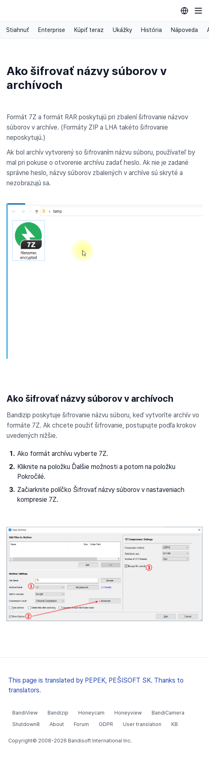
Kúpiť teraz (89, 30)
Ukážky (122, 30)
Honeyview (128, 713)
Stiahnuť (17, 30)
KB (174, 724)
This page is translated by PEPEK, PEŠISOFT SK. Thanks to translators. (96, 685)
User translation (142, 724)
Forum (81, 724)
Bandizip (58, 713)
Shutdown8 (26, 724)
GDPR (106, 724)
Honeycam (91, 713)
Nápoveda (184, 30)
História (151, 30)
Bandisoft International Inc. (100, 741)
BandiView (25, 713)
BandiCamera (168, 713)
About (57, 724)
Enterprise (51, 30)
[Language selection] (184, 10)
